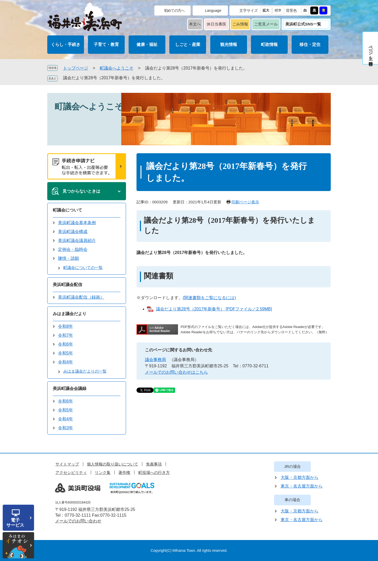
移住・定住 (310, 44)
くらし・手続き (65, 44)
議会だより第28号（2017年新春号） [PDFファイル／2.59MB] (214, 309)
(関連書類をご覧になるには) (209, 297)
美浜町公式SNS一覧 (303, 24)
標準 (278, 10)
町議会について (67, 210)
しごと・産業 (187, 44)
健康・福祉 (147, 44)
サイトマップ (67, 464)
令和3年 (65, 428)
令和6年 (65, 344)
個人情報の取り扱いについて (112, 464)
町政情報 (269, 44)
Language (213, 10)
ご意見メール (266, 24)
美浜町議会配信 (67, 284)
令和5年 (65, 353)
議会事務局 (155, 359)
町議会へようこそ (116, 68)
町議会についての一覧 (83, 267)
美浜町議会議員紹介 (77, 240)
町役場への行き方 (154, 472)
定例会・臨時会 (72, 249)
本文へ (195, 24)
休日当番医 (216, 24)
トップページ (75, 68)
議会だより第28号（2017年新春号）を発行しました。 (114, 78)
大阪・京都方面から (299, 477)
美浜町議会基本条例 (77, 222)
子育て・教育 (106, 44)
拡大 (265, 10)
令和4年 (65, 362)
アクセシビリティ (71, 472)
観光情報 (228, 44)
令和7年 (65, 335)
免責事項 (154, 464)
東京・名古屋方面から (302, 486)
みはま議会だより (69, 313)
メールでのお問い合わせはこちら (176, 372)
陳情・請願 (68, 258)
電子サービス (15, 523)
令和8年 (65, 326)
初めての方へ (174, 10)
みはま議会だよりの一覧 (85, 371)
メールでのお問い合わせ (78, 521)
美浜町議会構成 (72, 231)
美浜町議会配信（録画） (81, 297)
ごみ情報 (240, 24)
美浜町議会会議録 (69, 388)
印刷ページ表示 (245, 202)
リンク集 (103, 472)
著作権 (124, 472)
